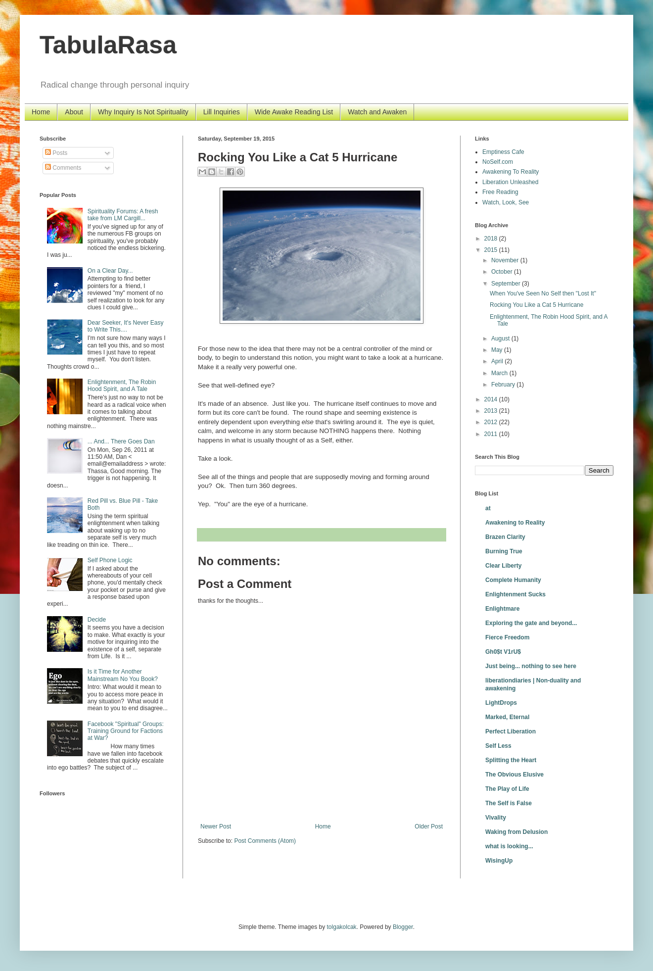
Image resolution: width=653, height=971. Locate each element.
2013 (491, 410)
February (503, 384)
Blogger (403, 926)
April (498, 361)
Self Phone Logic (110, 560)
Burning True (503, 551)
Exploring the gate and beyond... (531, 623)
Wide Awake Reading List (294, 112)
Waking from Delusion (516, 831)
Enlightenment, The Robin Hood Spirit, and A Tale (122, 385)
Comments (63, 167)
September (506, 283)
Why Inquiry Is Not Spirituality (143, 112)
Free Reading (500, 192)
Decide (97, 619)
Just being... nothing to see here (530, 666)
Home (41, 112)
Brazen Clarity (505, 537)
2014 (491, 399)
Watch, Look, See (505, 202)
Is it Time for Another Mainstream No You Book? (123, 675)
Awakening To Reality (510, 171)
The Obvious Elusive (514, 774)
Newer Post (215, 826)
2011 (491, 434)
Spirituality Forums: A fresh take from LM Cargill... (123, 215)
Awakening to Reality (515, 522)
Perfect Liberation (510, 731)
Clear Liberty (503, 565)
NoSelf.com (497, 161)
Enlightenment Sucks (515, 594)
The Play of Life (507, 788)
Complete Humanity (513, 580)
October (502, 271)
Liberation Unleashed (510, 182)
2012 (491, 422)
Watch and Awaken (377, 112)
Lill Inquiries (221, 112)
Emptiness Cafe (503, 151)
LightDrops (501, 702)
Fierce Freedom (507, 637)
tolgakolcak (342, 926)
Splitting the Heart (510, 760)
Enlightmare (502, 608)
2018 (491, 238)
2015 (491, 249)
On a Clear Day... (110, 270)
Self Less (498, 745)
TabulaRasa (108, 45)
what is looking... (509, 846)
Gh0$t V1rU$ (503, 651)
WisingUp (499, 860)
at (488, 508)
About (74, 112)
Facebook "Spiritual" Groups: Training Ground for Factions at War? (126, 731)
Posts (56, 152)
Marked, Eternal (507, 717)
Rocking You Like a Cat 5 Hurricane (536, 304)
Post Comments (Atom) (265, 840)
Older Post (429, 826)
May (497, 349)
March (500, 373)
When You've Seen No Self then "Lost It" (543, 293)
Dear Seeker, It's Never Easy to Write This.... (126, 326)
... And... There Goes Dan (121, 441)
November (505, 260)
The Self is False (508, 803)
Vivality (495, 817)
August (501, 338)
